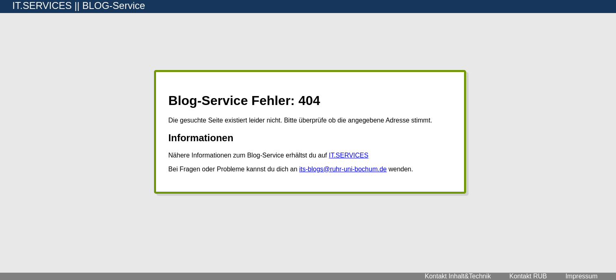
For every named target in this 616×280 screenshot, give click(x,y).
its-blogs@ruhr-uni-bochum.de (342, 169)
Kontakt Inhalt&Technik (458, 276)
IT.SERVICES (349, 155)
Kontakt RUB (528, 276)
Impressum (581, 276)
